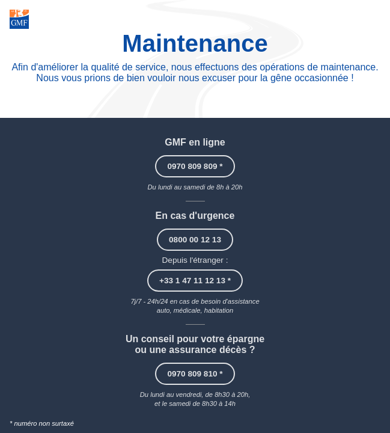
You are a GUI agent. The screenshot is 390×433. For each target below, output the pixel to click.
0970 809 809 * (194, 166)
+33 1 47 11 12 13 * (195, 280)
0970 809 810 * (194, 373)
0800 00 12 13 (195, 239)
